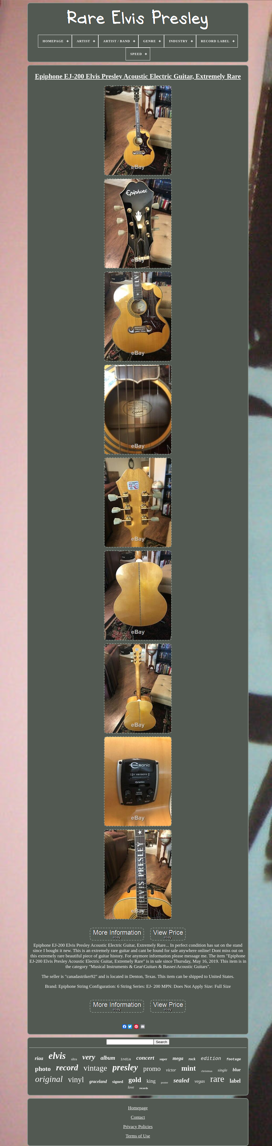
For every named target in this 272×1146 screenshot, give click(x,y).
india (126, 1059)
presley (125, 1067)
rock (192, 1059)
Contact (138, 1117)
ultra (74, 1059)
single (222, 1070)
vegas (200, 1081)
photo (43, 1068)
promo (152, 1068)
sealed (181, 1080)
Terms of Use (138, 1136)
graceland (98, 1081)
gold (135, 1080)
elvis (57, 1056)
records (143, 1088)
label (235, 1081)
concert (145, 1057)
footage (233, 1059)
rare (217, 1079)
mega (178, 1058)
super (163, 1059)
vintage (95, 1067)
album (107, 1058)
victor (171, 1070)
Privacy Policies (138, 1126)
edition (211, 1058)
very (88, 1057)
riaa (39, 1058)
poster (164, 1082)
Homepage (138, 1107)
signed (117, 1081)
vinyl (76, 1079)
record (67, 1067)
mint (188, 1068)
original (49, 1079)
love (131, 1087)
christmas (206, 1071)
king (151, 1081)
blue (237, 1069)
